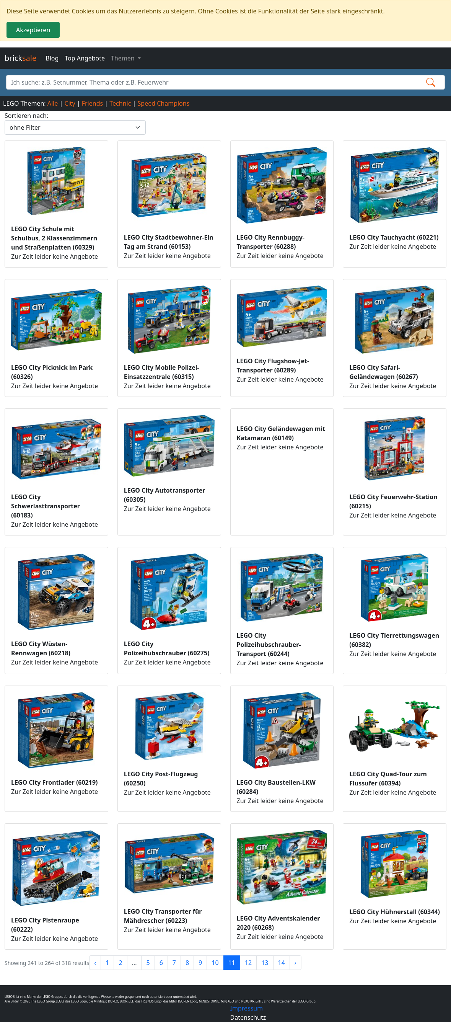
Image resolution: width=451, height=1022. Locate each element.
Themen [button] (123, 58)
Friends (92, 103)
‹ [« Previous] (95, 962)
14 (281, 962)
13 (264, 962)
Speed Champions (164, 103)
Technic (120, 103)
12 (248, 962)
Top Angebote (85, 58)
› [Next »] (295, 962)
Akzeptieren (33, 30)
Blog (52, 58)
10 (215, 962)
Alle (52, 103)
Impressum (246, 1008)
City (69, 103)
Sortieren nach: (26, 115)
